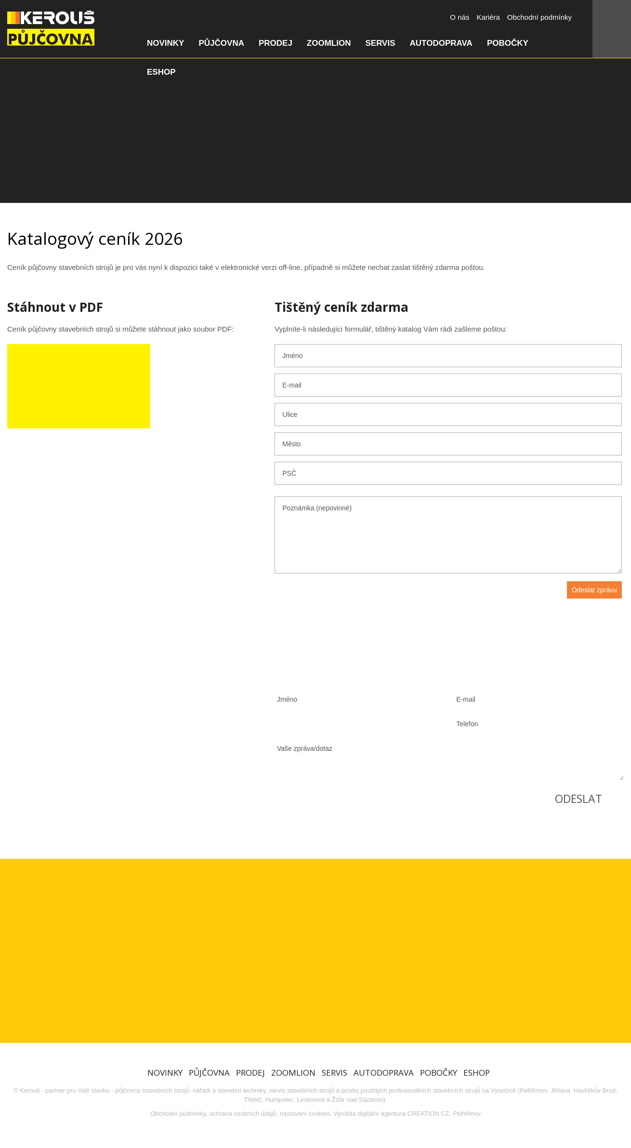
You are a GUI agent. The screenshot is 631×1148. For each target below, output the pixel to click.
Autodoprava (441, 43)
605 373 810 (88, 776)
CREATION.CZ (428, 1113)
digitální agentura (381, 1113)
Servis (380, 43)
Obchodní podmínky (539, 17)
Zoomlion (329, 43)
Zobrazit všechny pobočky (105, 805)
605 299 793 (185, 739)
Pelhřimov (467, 1113)
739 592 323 (88, 739)
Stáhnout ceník (78, 386)
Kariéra (488, 17)
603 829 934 (185, 702)
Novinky (165, 43)
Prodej (275, 43)
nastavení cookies (305, 1113)
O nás (459, 17)
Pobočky (507, 43)
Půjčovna (221, 43)
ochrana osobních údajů (243, 1113)
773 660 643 (88, 702)
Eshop (161, 72)
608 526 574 (185, 776)
